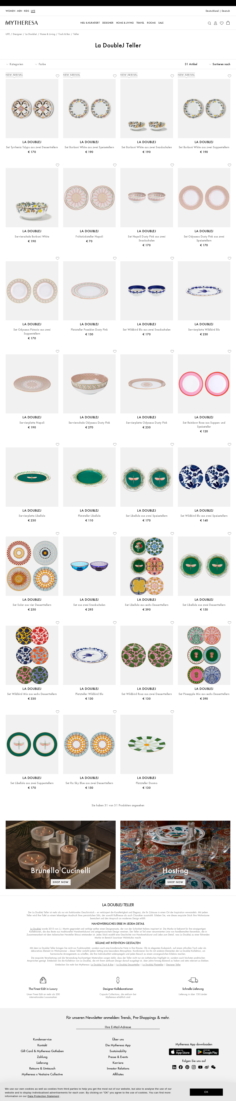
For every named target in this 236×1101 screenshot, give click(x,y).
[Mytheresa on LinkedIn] (174, 1067)
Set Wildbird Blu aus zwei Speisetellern (203, 515)
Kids (26, 10)
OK (206, 1091)
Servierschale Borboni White (32, 236)
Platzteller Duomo (146, 783)
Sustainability (118, 1051)
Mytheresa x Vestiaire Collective (42, 1074)
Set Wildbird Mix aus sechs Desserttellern (32, 694)
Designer (17, 34)
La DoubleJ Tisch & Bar (102, 964)
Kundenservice (42, 1039)
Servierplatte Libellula (32, 515)
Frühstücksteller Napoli (89, 236)
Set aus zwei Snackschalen (89, 605)
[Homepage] (22, 23)
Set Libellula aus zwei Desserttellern (204, 605)
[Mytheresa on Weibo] (206, 1067)
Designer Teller (173, 964)
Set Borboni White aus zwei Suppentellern (204, 147)
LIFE (33, 10)
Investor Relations (118, 1068)
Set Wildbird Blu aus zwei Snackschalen (147, 329)
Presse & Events (118, 1057)
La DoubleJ (31, 34)
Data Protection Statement (43, 1096)
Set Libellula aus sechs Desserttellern (146, 605)
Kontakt (42, 1045)
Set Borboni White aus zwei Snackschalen (146, 147)
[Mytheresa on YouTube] (200, 1067)
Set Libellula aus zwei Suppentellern (31, 783)
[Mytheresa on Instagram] (193, 1067)
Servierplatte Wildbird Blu (204, 329)
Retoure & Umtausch (42, 1068)
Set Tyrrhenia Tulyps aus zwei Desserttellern (32, 147)
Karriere (118, 1062)
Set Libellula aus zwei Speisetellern (147, 515)
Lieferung (42, 1062)
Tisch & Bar (64, 34)
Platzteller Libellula (89, 515)
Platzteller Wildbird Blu (89, 694)
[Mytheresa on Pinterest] (187, 1067)
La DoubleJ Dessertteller (128, 964)
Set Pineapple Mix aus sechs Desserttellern (204, 694)
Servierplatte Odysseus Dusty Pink (146, 422)
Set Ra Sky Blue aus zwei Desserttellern (89, 783)
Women (10, 10)
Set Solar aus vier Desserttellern (32, 605)
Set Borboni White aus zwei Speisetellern (89, 147)
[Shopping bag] (228, 22)
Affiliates (118, 1074)
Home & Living (47, 34)
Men (19, 10)
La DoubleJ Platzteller (152, 964)
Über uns (118, 1039)
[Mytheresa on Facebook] (180, 1067)
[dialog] (118, 1091)
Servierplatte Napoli (31, 422)
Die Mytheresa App (118, 1045)
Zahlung (42, 1057)
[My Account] (215, 22)
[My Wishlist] (221, 22)
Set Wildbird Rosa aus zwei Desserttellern (146, 694)
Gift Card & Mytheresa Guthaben (42, 1051)
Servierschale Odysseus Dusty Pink (89, 422)
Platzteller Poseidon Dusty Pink (89, 329)
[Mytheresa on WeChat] (213, 1067)
